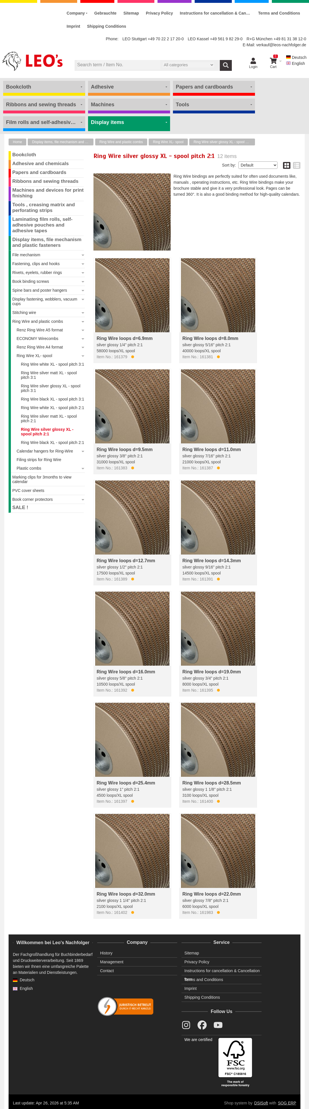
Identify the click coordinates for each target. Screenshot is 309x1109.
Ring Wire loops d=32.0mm (126, 894)
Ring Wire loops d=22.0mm (211, 894)
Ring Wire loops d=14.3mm (211, 560)
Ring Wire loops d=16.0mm (126, 671)
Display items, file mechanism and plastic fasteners (62, 142)
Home (17, 142)
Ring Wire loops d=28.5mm (211, 782)
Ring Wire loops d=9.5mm (125, 449)
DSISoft (261, 1103)
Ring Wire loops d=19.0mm (211, 671)
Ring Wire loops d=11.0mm (211, 449)
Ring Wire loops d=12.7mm (126, 560)
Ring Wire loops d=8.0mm (210, 338)
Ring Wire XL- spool (168, 142)
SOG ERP (287, 1103)
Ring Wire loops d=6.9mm (125, 338)
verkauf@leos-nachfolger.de (281, 45)
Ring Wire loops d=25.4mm (126, 782)
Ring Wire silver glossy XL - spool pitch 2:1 (224, 142)
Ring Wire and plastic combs (121, 142)
